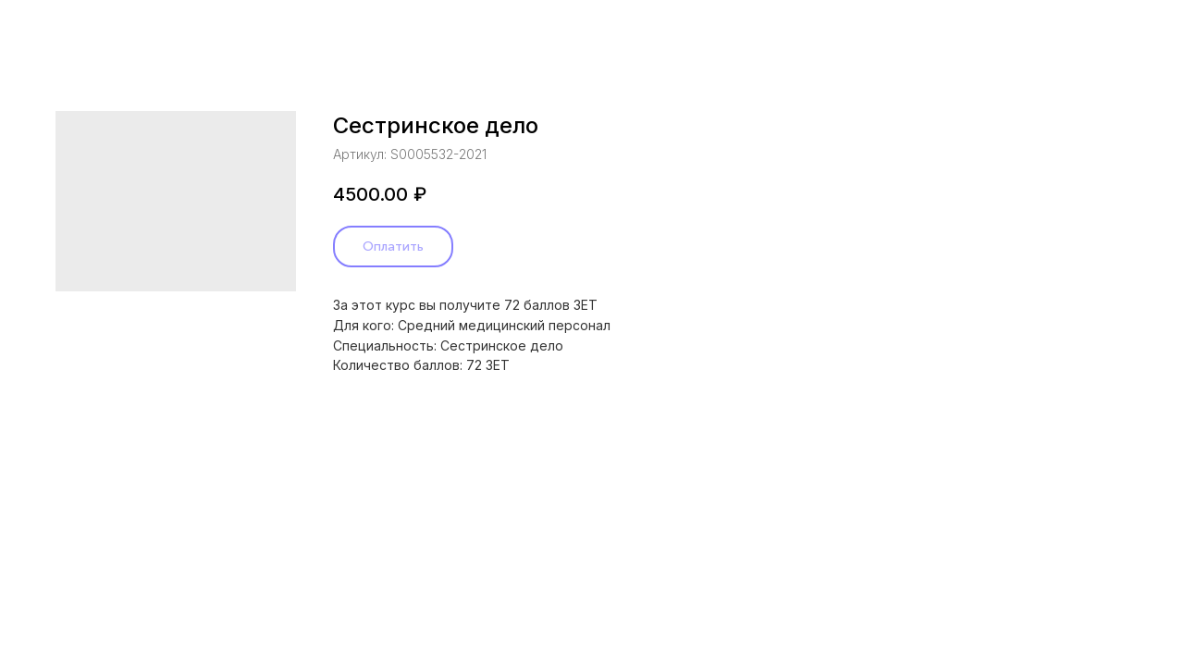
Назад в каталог (87, 28)
